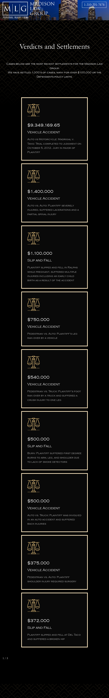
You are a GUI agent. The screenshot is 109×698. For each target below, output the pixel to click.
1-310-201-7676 (94, 5)
